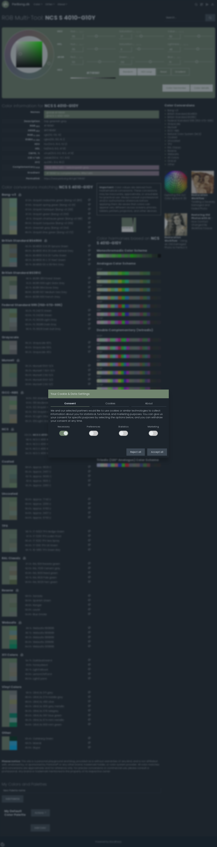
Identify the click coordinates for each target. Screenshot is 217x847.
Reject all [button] (135, 452)
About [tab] (149, 403)
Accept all (157, 452)
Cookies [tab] (110, 403)
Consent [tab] (70, 403)
